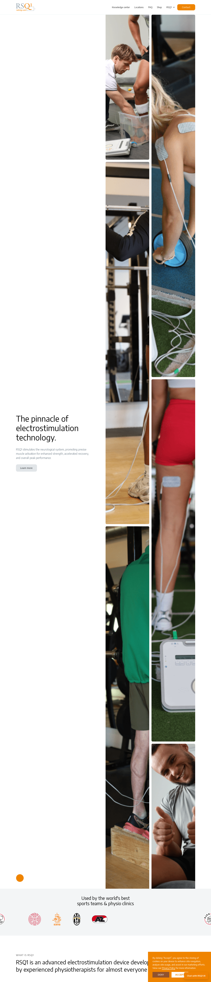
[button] (170, 7)
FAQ (150, 7)
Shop (159, 7)
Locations (139, 7)
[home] (26, 7)
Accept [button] (180, 974)
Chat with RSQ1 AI (196, 975)
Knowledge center (121, 7)
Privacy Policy (168, 968)
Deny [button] (161, 974)
